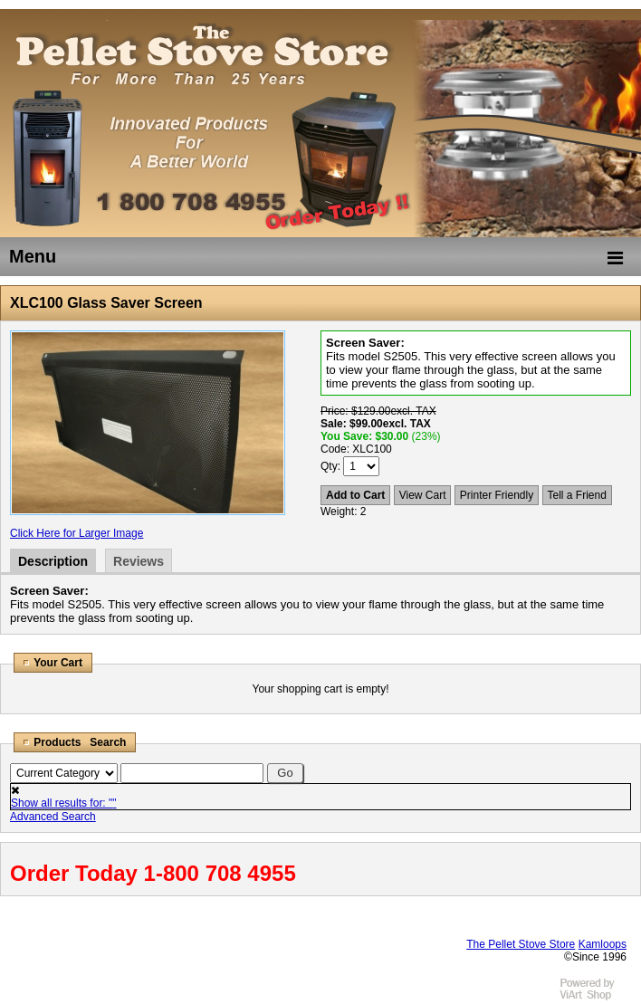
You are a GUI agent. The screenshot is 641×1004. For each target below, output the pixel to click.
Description (53, 561)
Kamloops (603, 944)
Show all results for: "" (64, 803)
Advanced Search (53, 816)
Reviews (138, 561)
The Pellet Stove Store (520, 944)
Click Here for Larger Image (76, 533)
